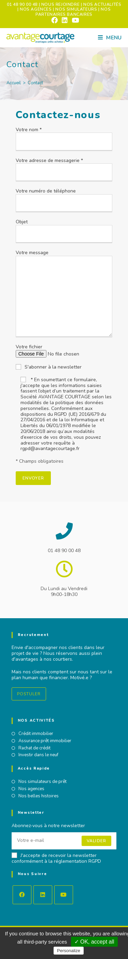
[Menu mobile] (110, 37)
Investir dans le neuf (38, 755)
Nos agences (31, 789)
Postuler (29, 694)
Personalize (68, 950)
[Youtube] (63, 894)
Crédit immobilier (35, 734)
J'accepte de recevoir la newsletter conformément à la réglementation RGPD (56, 858)
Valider (96, 841)
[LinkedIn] (42, 894)
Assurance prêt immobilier (44, 741)
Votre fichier (62, 350)
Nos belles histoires (38, 796)
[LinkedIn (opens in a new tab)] (65, 20)
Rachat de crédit (34, 748)
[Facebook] (22, 894)
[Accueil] (13, 83)
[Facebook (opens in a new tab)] (54, 20)
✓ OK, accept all (94, 942)
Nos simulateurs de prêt (42, 782)
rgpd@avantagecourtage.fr (50, 448)
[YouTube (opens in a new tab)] (74, 20)
